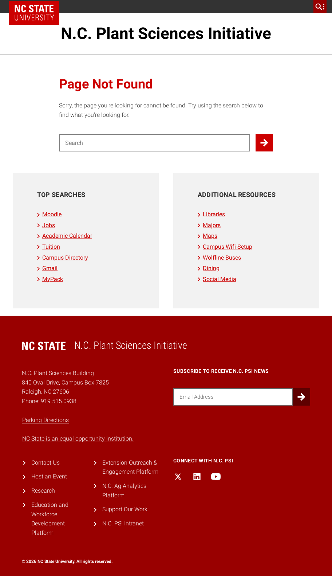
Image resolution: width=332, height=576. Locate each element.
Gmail (50, 268)
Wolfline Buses (222, 257)
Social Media (219, 279)
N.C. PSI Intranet (123, 523)
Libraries (214, 214)
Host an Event (49, 476)
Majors (212, 225)
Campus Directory (65, 257)
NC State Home (34, 12)
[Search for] (154, 142)
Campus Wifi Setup (227, 246)
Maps (210, 235)
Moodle (52, 214)
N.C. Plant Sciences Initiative (166, 33)
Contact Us (45, 462)
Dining (211, 268)
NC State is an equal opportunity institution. (78, 438)
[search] (320, 6)
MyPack (52, 279)
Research (43, 490)
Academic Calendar (67, 235)
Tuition (51, 246)
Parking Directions (45, 420)
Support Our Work (124, 509)
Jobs (48, 225)
